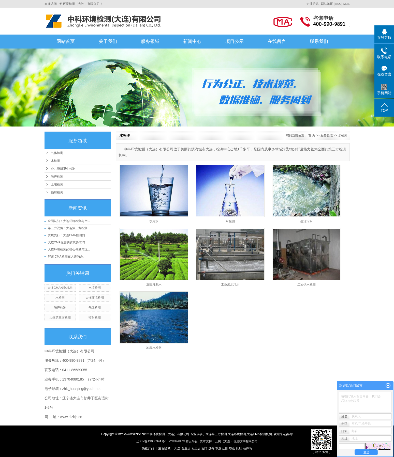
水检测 (55, 161)
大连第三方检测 (60, 317)
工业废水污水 (230, 284)
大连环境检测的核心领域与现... (69, 249)
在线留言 (277, 41)
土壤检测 (57, 184)
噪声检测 (57, 176)
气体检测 (57, 153)
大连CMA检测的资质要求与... (68, 242)
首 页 (311, 135)
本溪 (218, 448)
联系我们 (319, 41)
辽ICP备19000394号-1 (151, 441)
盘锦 (211, 448)
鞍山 (232, 448)
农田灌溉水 (154, 284)
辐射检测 (57, 192)
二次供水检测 (306, 284)
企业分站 (313, 4)
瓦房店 (195, 448)
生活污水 (306, 221)
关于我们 (108, 41)
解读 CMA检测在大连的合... (66, 256)
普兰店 (186, 448)
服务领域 (150, 41)
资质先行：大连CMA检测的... (68, 235)
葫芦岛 (247, 448)
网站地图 (327, 4)
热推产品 (148, 448)
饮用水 (153, 221)
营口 (204, 448)
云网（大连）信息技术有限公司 (236, 441)
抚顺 (239, 448)
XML (346, 4)
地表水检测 (154, 348)
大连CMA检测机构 (60, 288)
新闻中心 (192, 41)
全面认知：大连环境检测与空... (69, 221)
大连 (177, 448)
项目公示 (234, 41)
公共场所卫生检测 (63, 168)
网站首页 (65, 41)
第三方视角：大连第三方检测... (69, 228)
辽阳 (225, 448)
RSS (338, 4)
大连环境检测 (94, 298)
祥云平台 (192, 441)
